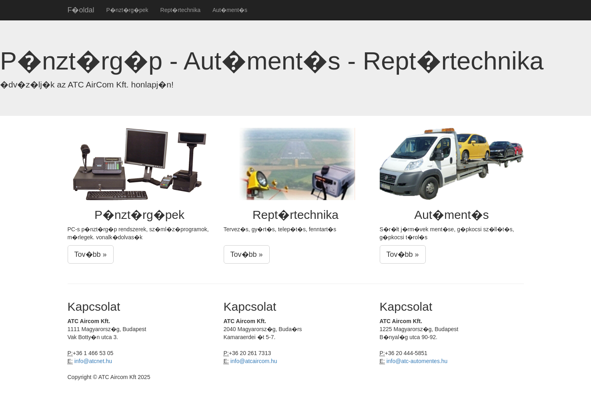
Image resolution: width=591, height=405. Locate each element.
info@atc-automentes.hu (417, 361)
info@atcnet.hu (93, 361)
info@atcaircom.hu (253, 361)
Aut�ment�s (229, 10)
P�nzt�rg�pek (127, 10)
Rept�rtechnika (180, 10)
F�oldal (81, 10)
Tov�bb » (90, 254)
